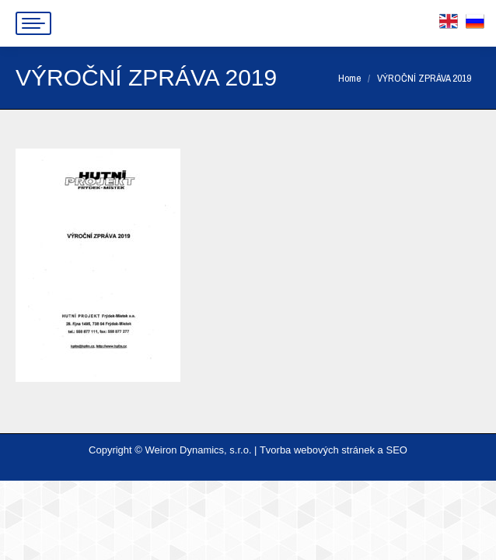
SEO (396, 450)
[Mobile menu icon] (33, 23)
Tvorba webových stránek (317, 450)
